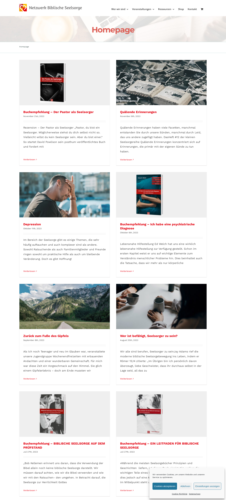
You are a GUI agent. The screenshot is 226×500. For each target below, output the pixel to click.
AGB (26, 488)
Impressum (36, 488)
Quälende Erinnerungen (91, 112)
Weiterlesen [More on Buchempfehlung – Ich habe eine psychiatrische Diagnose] (173, 162)
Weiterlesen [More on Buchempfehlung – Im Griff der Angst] (29, 431)
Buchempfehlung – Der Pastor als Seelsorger (58, 112)
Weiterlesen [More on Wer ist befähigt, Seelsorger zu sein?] (79, 291)
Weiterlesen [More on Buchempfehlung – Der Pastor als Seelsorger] (29, 155)
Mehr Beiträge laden (113, 476)
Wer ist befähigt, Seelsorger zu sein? (101, 248)
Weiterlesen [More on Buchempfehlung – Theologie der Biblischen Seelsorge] (79, 440)
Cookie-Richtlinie (179, 494)
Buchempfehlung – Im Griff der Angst (52, 388)
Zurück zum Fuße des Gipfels (46, 248)
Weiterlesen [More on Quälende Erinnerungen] (79, 159)
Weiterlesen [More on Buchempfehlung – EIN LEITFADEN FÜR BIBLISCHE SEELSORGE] (173, 297)
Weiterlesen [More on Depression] (124, 157)
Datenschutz (194, 494)
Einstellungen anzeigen (207, 486)
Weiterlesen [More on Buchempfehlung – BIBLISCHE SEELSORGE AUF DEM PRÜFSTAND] (124, 297)
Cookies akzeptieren (164, 486)
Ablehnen (185, 486)
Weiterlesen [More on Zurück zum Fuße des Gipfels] (29, 291)
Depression (126, 115)
